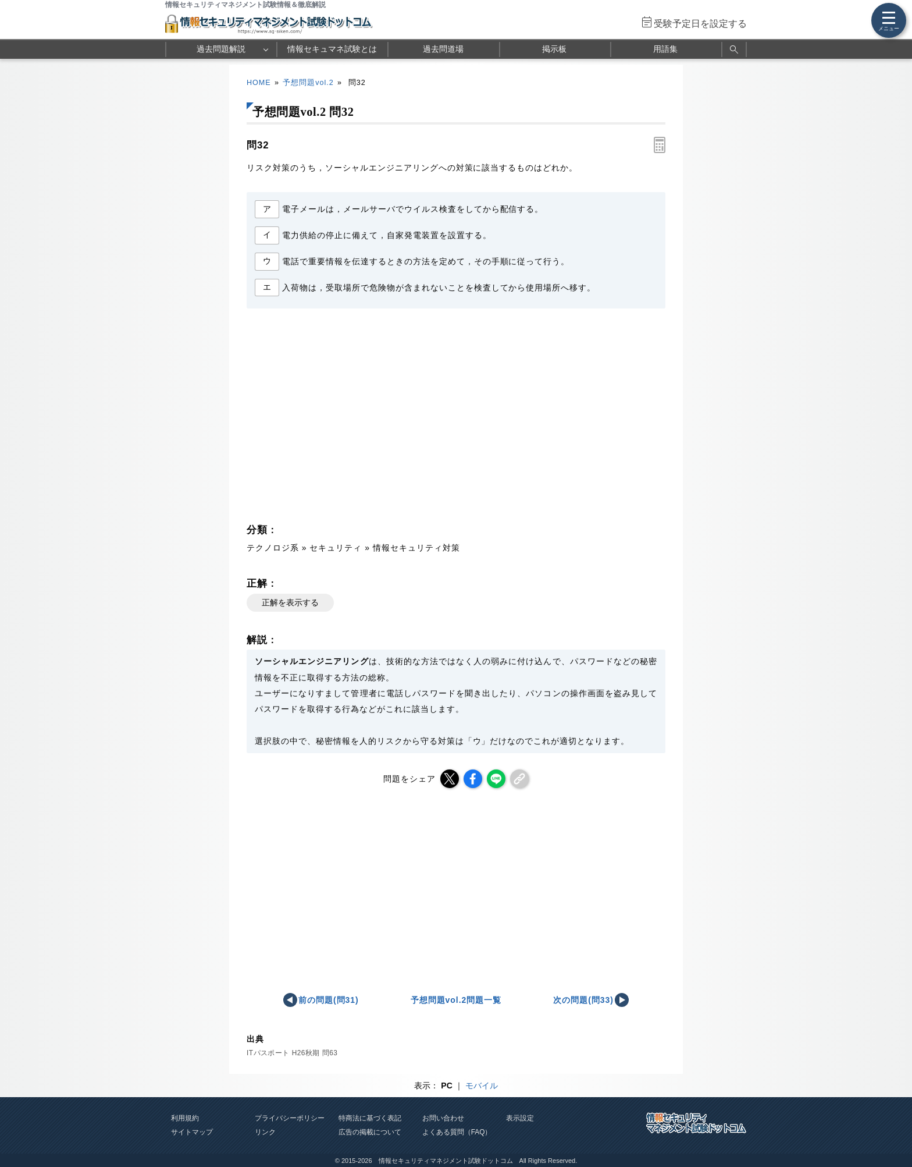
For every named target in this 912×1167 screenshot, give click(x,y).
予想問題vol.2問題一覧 (456, 1000)
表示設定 (520, 1118)
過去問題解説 (221, 49)
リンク (265, 1132)
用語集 (665, 49)
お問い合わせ (443, 1118)
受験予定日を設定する (700, 24)
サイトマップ (192, 1132)
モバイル (481, 1085)
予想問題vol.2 (308, 83)
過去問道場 (443, 49)
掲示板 (554, 49)
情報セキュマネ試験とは (332, 49)
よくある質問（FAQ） (457, 1132)
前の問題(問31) (328, 1000)
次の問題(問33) (583, 1000)
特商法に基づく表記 (370, 1118)
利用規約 (185, 1118)
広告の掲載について (370, 1132)
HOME (259, 83)
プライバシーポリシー (290, 1118)
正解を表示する (290, 602)
